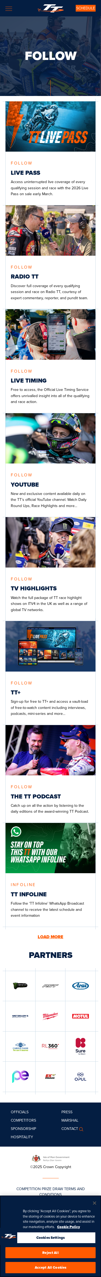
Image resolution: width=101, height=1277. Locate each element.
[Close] (94, 1203)
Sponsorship (23, 1129)
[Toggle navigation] (8, 9)
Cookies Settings (50, 1237)
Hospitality (22, 1137)
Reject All (50, 1252)
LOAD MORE (50, 937)
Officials (20, 1112)
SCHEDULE (85, 8)
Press (66, 1112)
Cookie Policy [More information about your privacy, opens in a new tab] (68, 1226)
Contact (69, 1129)
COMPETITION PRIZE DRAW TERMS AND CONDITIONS (50, 1191)
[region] (50, 1236)
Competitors (23, 1120)
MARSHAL (69, 1120)
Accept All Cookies (50, 1267)
